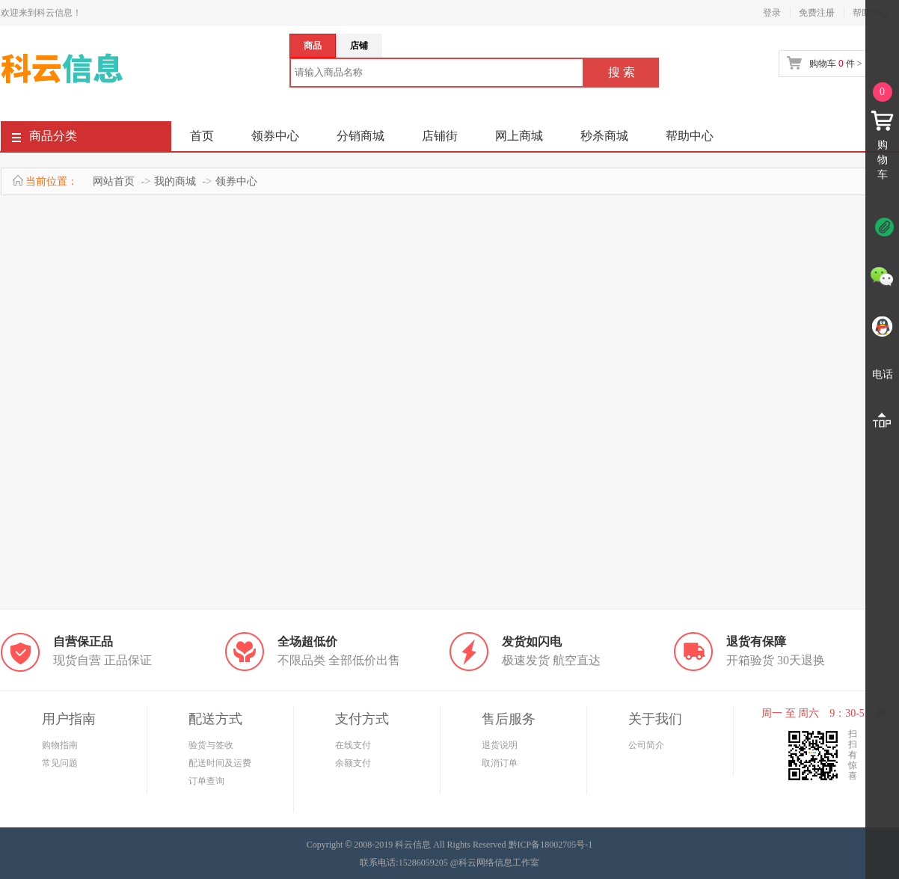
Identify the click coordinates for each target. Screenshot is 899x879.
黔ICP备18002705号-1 (551, 844)
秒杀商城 (604, 135)
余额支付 (353, 763)
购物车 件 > (835, 63)
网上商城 (519, 135)
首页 (202, 135)
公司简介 (646, 745)
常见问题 (60, 763)
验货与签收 (210, 745)
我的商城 (175, 181)
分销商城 (360, 135)
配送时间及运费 (219, 763)
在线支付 (353, 745)
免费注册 (817, 12)
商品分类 (44, 138)
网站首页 (114, 181)
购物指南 (60, 745)
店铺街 (440, 135)
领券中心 (275, 135)
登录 (772, 12)
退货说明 (500, 745)
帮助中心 (690, 135)
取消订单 (500, 763)
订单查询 (206, 781)
